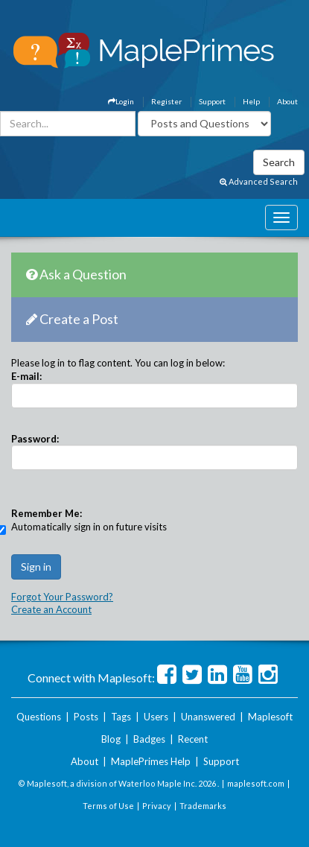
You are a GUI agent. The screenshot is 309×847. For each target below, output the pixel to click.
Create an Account (51, 609)
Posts (86, 717)
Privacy (156, 805)
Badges (149, 739)
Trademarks (202, 805)
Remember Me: (46, 513)
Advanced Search (259, 181)
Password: (35, 439)
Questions (38, 717)
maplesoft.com (255, 783)
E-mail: (26, 376)
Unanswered (208, 717)
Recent (193, 739)
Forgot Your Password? (62, 597)
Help (251, 101)
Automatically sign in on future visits (89, 527)
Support (212, 101)
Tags (121, 717)
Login (121, 101)
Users (156, 717)
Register (166, 101)
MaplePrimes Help (151, 761)
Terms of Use (108, 805)
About (287, 101)
